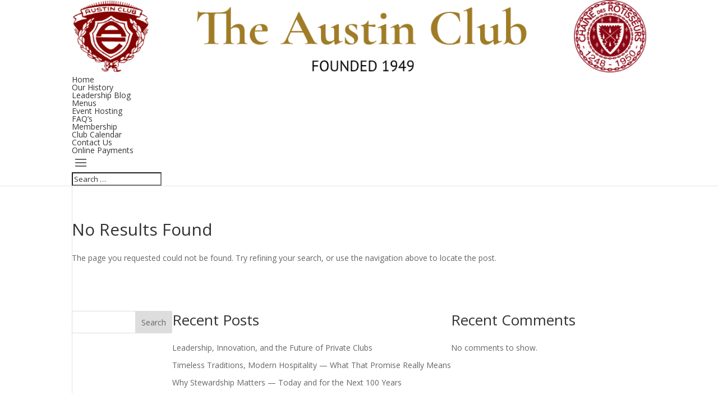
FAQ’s (82, 118)
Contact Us (92, 142)
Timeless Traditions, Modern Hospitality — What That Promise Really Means (311, 365)
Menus (84, 103)
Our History (92, 87)
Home (83, 79)
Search (153, 322)
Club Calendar (97, 134)
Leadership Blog (101, 95)
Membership (94, 126)
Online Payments (103, 150)
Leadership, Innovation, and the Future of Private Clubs (272, 347)
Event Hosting (97, 110)
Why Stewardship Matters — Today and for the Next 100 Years (287, 382)
